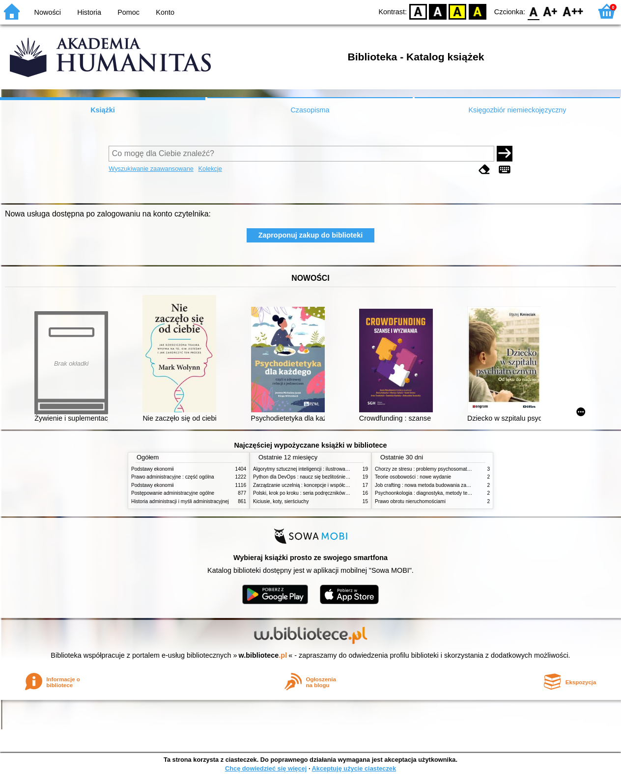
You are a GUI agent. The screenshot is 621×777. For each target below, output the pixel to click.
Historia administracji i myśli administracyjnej (180, 501)
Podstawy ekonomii (152, 469)
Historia (89, 12)
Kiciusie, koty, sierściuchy (281, 501)
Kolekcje (210, 168)
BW (437, 11)
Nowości (47, 12)
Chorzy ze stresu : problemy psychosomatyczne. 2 (430, 469)
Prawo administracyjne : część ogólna (172, 477)
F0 (533, 11)
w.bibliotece (263, 655)
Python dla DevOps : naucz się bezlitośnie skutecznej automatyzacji (327, 477)
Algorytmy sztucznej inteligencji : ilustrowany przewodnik (315, 469)
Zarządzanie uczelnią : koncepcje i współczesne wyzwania (317, 485)
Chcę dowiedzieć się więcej (266, 768)
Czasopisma (309, 110)
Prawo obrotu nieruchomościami (410, 501)
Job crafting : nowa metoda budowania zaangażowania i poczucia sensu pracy (461, 485)
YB (457, 11)
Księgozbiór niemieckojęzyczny (517, 110)
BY (477, 11)
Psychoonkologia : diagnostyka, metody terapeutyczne (434, 493)
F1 (550, 11)
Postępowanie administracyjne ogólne (172, 493)
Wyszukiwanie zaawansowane (151, 168)
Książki (102, 110)
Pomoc (128, 12)
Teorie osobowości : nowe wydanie (413, 477)
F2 (573, 11)
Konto (165, 12)
